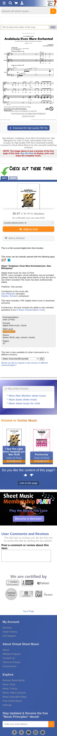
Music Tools (9, 684)
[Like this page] (25, 475)
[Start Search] (53, 11)
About (6, 649)
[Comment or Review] (26, 556)
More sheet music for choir (24, 403)
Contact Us (9, 658)
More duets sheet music (23, 399)
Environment (9, 666)
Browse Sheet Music (14, 680)
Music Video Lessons (14, 692)
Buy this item (27, 153)
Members (39, 213)
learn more (39, 310)
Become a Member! (28, 518)
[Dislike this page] (31, 475)
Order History (10, 631)
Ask (53, 27)
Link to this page (28, 483)
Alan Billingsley (8, 294)
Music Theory (10, 688)
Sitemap (7, 705)
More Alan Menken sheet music (27, 395)
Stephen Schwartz (9, 296)
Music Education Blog (14, 696)
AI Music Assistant (24, 310)
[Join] (51, 724)
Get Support (9, 635)
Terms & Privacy (11, 662)
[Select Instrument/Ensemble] (20, 358)
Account (7, 627)
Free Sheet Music (12, 701)
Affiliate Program (12, 654)
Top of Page (28, 611)
